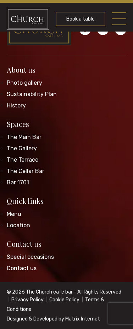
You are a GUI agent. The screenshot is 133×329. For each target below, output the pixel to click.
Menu (14, 214)
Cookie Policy (64, 300)
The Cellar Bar (25, 171)
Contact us (24, 244)
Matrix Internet (82, 319)
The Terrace (22, 159)
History (16, 105)
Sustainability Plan (32, 94)
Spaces (18, 124)
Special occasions (30, 256)
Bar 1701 (18, 182)
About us (21, 69)
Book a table (80, 19)
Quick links (25, 201)
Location (18, 225)
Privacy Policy (27, 300)
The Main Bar (24, 137)
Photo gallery (24, 82)
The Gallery (22, 148)
